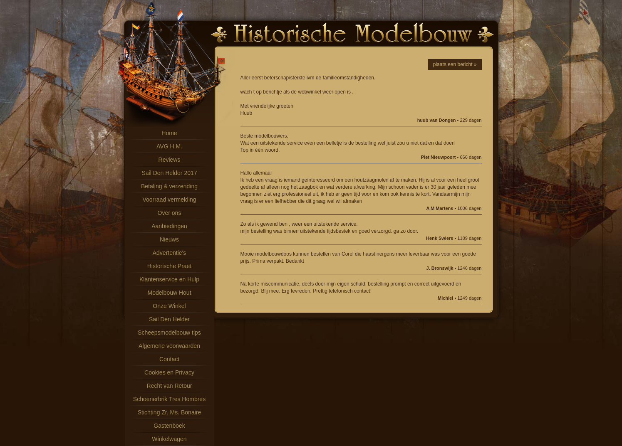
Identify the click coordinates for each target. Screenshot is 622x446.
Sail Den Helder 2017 (169, 173)
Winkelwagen (169, 439)
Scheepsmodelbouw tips (169, 332)
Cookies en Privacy (169, 372)
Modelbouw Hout (169, 292)
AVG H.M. (169, 146)
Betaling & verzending (169, 186)
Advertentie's (169, 252)
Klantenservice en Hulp (169, 279)
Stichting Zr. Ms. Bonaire (169, 412)
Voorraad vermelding (169, 199)
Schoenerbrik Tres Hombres (169, 399)
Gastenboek (169, 425)
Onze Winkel (169, 306)
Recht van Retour (169, 385)
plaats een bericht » (455, 64)
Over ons (169, 212)
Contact (169, 359)
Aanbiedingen (169, 226)
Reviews (170, 159)
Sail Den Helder (169, 319)
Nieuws (169, 239)
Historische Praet (169, 266)
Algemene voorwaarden (169, 346)
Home (169, 133)
